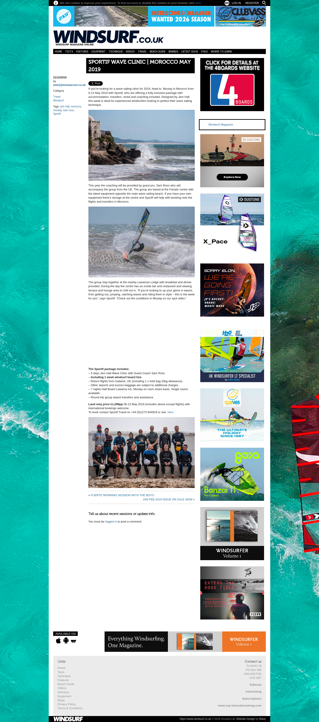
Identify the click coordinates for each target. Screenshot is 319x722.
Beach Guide (157, 51)
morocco (76, 106)
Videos (130, 51)
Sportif (57, 113)
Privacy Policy (67, 704)
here (170, 412)
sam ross (68, 110)
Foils (204, 51)
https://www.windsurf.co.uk (195, 718)
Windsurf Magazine (220, 124)
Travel (142, 51)
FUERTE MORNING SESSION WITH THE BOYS (122, 495)
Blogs (61, 700)
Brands (173, 51)
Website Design (245, 718)
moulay (57, 110)
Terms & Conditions (70, 708)
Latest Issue (189, 51)
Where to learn (221, 51)
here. (198, 3)
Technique (116, 51)
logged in (111, 521)
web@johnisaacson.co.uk (69, 85)
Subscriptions (251, 698)
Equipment (98, 51)
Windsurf (58, 100)
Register (252, 3)
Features (82, 51)
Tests (69, 51)
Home (58, 51)
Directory (63, 692)
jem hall (64, 106)
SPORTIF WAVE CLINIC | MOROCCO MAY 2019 (139, 66)
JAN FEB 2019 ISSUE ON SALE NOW (167, 499)
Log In (236, 3)
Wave (262, 718)
